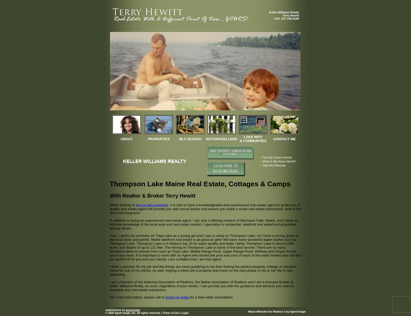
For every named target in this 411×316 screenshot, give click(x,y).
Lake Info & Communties (253, 139)
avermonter (133, 310)
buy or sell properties (152, 205)
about (127, 139)
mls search (190, 139)
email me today (178, 297)
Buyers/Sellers (221, 139)
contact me (284, 139)
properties (159, 139)
